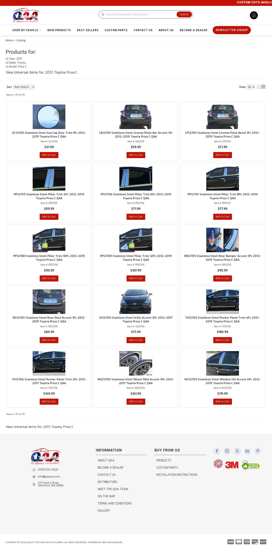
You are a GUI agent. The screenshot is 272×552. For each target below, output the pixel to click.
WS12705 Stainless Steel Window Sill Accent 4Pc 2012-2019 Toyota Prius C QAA (222, 382)
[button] (146, 14)
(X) (7, 58)
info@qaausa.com (49, 477)
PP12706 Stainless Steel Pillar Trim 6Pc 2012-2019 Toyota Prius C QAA (135, 196)
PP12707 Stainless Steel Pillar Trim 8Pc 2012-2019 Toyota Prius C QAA (222, 196)
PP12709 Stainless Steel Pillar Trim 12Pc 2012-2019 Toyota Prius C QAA (136, 258)
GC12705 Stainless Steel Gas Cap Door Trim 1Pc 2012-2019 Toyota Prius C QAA (49, 135)
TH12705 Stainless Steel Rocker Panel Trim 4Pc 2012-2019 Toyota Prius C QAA (223, 320)
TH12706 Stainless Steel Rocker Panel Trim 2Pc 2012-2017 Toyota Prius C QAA (49, 382)
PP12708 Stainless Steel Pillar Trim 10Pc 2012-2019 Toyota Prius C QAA (49, 258)
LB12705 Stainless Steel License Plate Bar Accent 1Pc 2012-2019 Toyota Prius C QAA (135, 135)
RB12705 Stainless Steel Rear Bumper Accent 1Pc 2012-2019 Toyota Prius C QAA (222, 258)
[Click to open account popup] (254, 15)
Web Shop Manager (112, 543)
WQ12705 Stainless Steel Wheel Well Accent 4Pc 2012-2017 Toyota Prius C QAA (135, 382)
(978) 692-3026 (48, 470)
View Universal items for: (41, 72)
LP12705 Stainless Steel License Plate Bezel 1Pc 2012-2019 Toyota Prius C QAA (222, 135)
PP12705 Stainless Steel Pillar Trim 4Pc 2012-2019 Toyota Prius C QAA (49, 196)
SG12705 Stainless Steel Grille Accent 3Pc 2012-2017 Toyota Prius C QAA (136, 320)
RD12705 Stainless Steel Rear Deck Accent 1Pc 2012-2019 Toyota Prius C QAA (49, 320)
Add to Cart (49, 155)
